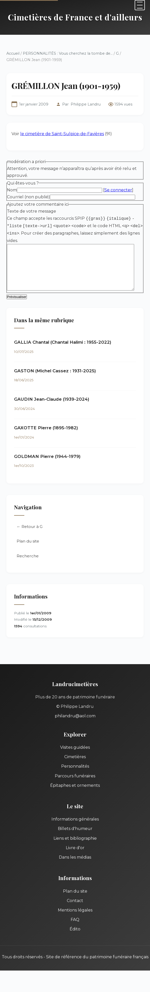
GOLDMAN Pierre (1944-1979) (47, 456)
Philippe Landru (86, 104)
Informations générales (75, 819)
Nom (12, 190)
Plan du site (28, 541)
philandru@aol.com (75, 716)
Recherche (28, 556)
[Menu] (140, 5)
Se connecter (118, 190)
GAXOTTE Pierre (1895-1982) (46, 428)
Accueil (12, 53)
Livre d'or (75, 848)
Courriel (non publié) (28, 196)
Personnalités (75, 767)
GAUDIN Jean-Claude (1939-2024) (51, 399)
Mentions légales (75, 910)
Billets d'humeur (75, 829)
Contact (75, 901)
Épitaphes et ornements (75, 786)
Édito (75, 929)
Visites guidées (75, 748)
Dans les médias (75, 858)
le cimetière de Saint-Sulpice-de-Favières (62, 133)
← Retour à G (29, 527)
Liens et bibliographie (75, 838)
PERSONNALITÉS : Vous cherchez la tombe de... (68, 53)
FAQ (75, 920)
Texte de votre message (31, 211)
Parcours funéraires (75, 776)
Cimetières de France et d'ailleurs (75, 16)
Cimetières (75, 757)
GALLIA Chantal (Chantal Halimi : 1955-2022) (62, 342)
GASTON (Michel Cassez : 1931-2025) (55, 371)
